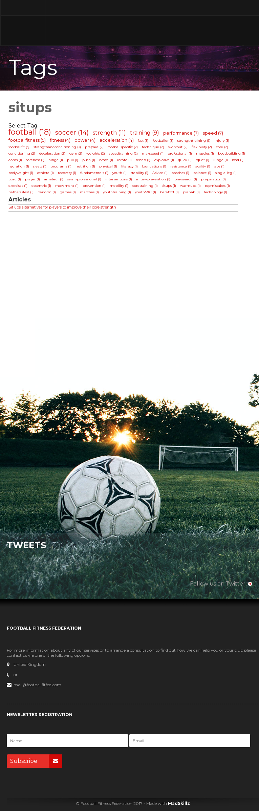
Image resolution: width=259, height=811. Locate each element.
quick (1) (185, 160)
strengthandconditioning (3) (57, 147)
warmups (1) (190, 185)
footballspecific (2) (123, 147)
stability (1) (139, 173)
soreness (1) (35, 160)
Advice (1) (160, 173)
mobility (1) (119, 185)
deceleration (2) (52, 153)
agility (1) (202, 166)
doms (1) (15, 160)
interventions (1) (118, 179)
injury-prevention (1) (153, 179)
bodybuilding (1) (231, 153)
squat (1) (202, 160)
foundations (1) (154, 166)
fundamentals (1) (94, 173)
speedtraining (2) (123, 153)
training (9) (144, 133)
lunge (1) (220, 160)
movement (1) (67, 185)
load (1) (237, 160)
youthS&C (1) (145, 192)
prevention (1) (94, 185)
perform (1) (47, 192)
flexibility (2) (202, 147)
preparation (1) (213, 179)
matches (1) (89, 192)
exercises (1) (17, 185)
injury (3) (222, 140)
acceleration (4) (117, 140)
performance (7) (181, 133)
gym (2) (75, 153)
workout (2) (178, 147)
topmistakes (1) (217, 185)
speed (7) (213, 133)
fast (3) (143, 140)
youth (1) (119, 173)
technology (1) (215, 192)
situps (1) (169, 185)
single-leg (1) (226, 173)
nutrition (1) (85, 166)
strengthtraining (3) (194, 140)
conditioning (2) (21, 153)
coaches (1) (180, 173)
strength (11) (109, 133)
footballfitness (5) (27, 140)
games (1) (68, 192)
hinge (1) (55, 160)
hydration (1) (18, 166)
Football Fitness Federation (22, 22)
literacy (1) (129, 166)
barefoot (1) (169, 192)
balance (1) (202, 173)
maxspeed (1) (153, 153)
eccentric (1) (41, 185)
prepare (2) (94, 147)
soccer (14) (72, 132)
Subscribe (36, 761)
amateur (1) (53, 179)
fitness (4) (60, 140)
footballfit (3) (18, 147)
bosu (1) (14, 179)
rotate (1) (124, 160)
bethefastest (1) (21, 192)
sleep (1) (39, 166)
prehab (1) (191, 192)
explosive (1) (164, 160)
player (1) (32, 179)
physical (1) (108, 166)
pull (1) (72, 160)
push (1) (88, 160)
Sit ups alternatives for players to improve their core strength (62, 207)
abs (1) (219, 166)
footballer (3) (162, 140)
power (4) (84, 140)
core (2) (222, 147)
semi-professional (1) (84, 179)
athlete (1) (45, 173)
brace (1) (106, 160)
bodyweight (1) (20, 173)
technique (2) (153, 147)
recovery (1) (67, 173)
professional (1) (180, 153)
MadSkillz (179, 803)
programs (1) (60, 166)
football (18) (29, 132)
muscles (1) (205, 153)
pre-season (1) (185, 179)
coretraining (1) (145, 185)
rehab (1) (143, 160)
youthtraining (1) (117, 192)
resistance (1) (180, 166)
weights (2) (95, 153)
